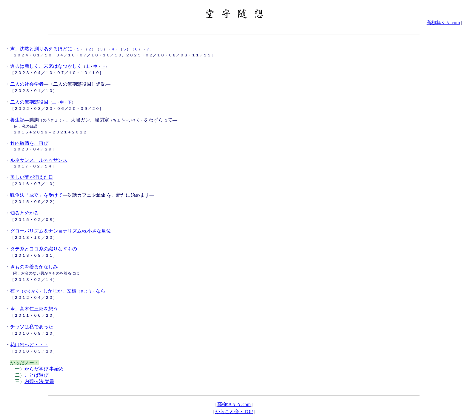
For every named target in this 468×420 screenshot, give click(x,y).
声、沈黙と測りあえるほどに (41, 48)
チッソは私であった (31, 326)
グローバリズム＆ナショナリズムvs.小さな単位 (60, 230)
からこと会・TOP (234, 411)
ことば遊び (36, 375)
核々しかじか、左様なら (57, 290)
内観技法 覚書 (39, 381)
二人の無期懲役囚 (29, 101)
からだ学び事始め (44, 368)
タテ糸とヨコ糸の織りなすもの (43, 248)
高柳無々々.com (443, 22)
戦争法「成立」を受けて (36, 195)
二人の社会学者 (27, 84)
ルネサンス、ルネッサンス (38, 160)
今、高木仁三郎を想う (34, 308)
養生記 (17, 119)
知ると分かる (24, 213)
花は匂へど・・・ (29, 344)
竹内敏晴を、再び (29, 143)
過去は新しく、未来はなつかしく (46, 66)
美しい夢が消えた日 (31, 177)
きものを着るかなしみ (34, 266)
